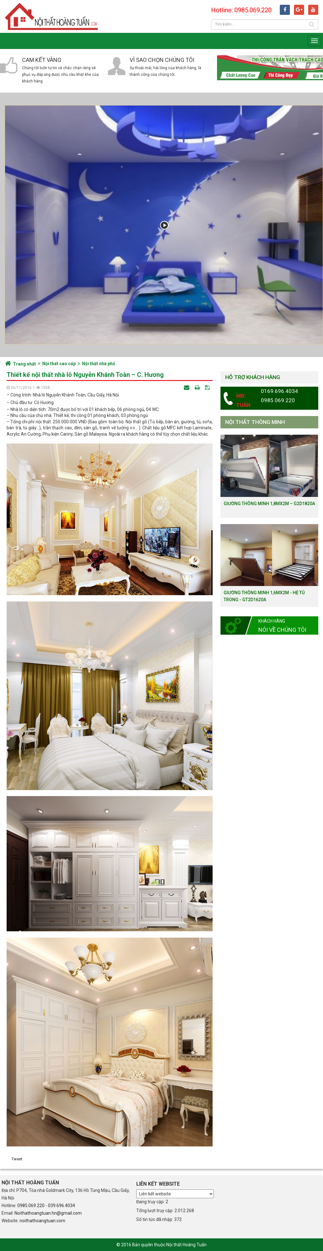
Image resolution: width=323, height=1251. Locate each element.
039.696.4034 (61, 1205)
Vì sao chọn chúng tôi (162, 60)
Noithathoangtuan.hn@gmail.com (48, 1213)
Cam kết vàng (41, 60)
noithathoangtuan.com (42, 1220)
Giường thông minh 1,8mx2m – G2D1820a (269, 503)
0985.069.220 (30, 1205)
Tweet (16, 1159)
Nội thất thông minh (255, 422)
